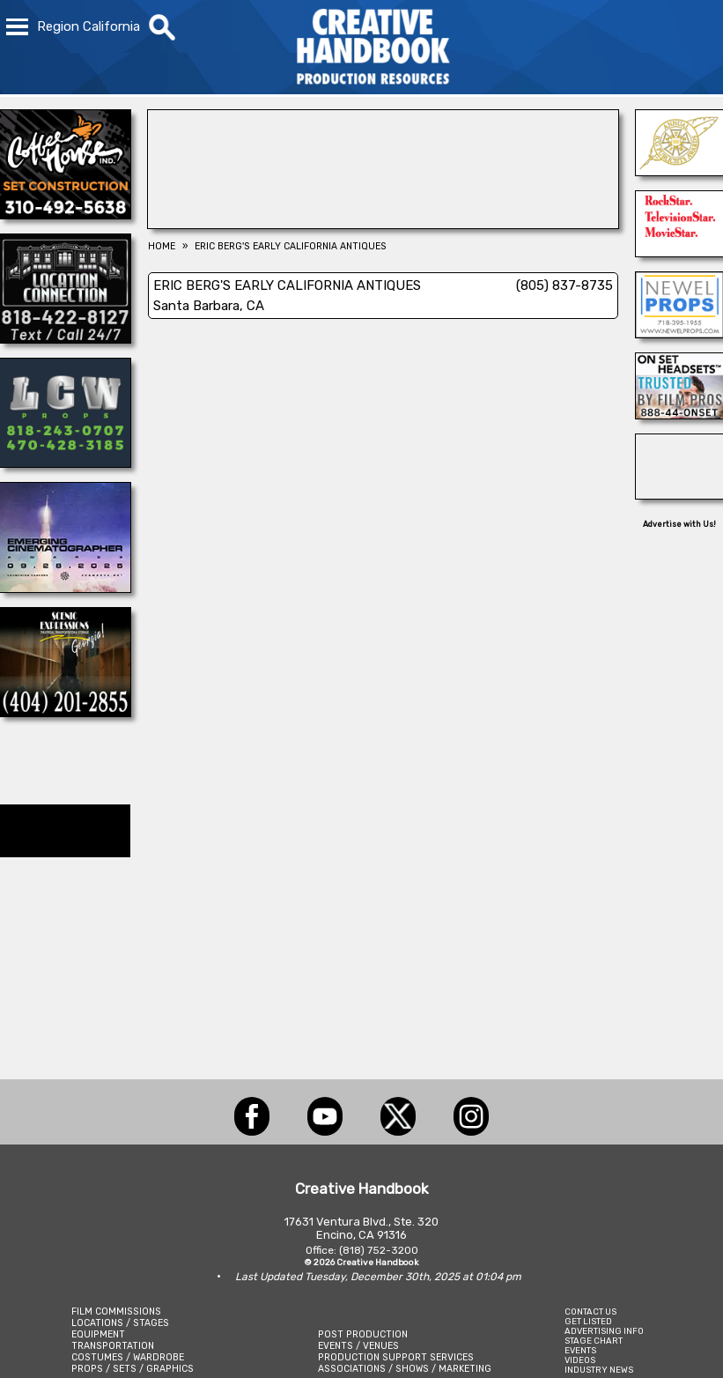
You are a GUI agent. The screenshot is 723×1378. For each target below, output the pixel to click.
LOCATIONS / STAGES (120, 1323)
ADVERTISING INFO (604, 1331)
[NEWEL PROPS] (679, 333)
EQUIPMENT (98, 1334)
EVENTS (580, 1350)
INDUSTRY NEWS (598, 1369)
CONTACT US (590, 1311)
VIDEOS (579, 1360)
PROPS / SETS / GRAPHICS (132, 1368)
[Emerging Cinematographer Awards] (65, 588)
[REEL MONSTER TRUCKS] (679, 494)
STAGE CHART (593, 1340)
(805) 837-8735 (564, 285)
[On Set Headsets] (679, 414)
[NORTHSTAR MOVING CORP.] (679, 252)
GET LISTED (588, 1321)
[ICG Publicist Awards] (679, 171)
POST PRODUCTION (363, 1334)
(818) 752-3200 (378, 1250)
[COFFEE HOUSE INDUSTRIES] (65, 214)
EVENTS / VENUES (358, 1346)
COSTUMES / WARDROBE (127, 1357)
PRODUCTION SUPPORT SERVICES (396, 1357)
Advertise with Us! (679, 524)
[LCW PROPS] (65, 462)
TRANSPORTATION (112, 1346)
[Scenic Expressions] (65, 712)
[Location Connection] (65, 338)
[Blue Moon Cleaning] (383, 224)
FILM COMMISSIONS (116, 1311)
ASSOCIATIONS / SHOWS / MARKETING (404, 1368)
